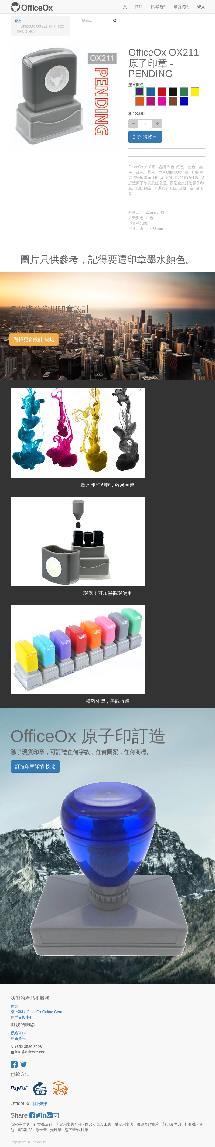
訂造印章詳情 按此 (35, 766)
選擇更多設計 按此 (34, 339)
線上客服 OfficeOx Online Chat (36, 1012)
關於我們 (40, 1104)
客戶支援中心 (22, 1017)
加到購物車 (145, 137)
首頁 (14, 1006)
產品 (18, 21)
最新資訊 (18, 1038)
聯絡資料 (18, 1033)
